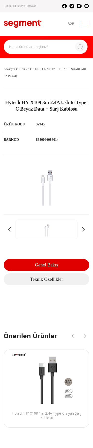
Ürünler (24, 69)
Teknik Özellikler (46, 279)
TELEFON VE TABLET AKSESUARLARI (59, 69)
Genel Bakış (46, 264)
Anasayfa (9, 69)
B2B (70, 24)
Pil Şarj (12, 75)
